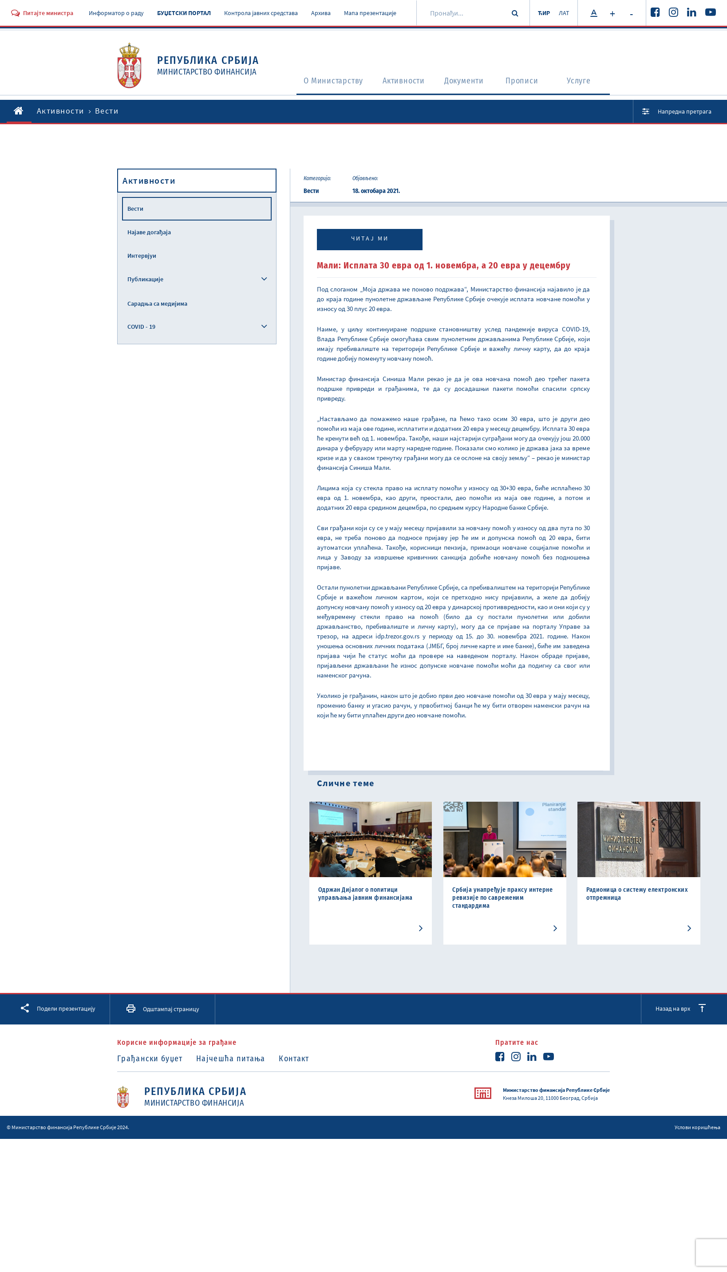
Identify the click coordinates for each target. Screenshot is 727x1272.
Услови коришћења (697, 1127)
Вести (135, 209)
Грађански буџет (150, 1058)
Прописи (524, 82)
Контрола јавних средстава (261, 13)
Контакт (299, 1058)
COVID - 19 (141, 327)
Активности (398, 82)
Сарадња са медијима (157, 303)
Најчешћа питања (234, 1058)
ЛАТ (563, 13)
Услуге (582, 82)
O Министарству (321, 82)
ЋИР (541, 13)
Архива (321, 13)
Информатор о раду (116, 13)
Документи (464, 82)
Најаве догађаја (149, 232)
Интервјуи (141, 256)
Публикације (145, 279)
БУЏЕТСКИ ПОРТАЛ (184, 13)
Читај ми (370, 238)
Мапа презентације (370, 13)
